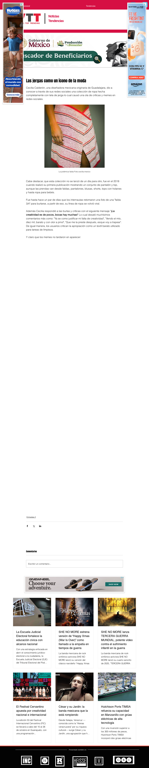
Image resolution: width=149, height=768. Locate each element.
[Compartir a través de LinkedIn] (40, 526)
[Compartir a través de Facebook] (27, 526)
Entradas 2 (31, 517)
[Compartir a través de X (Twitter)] (33, 526)
